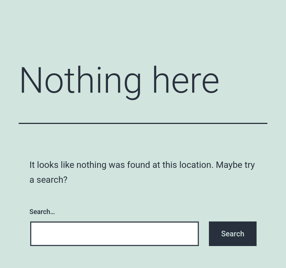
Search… (42, 212)
